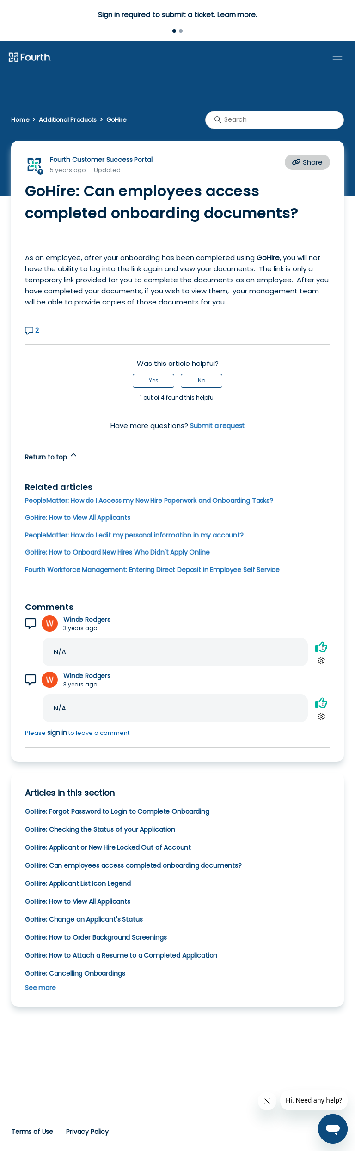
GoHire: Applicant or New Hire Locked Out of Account (108, 847)
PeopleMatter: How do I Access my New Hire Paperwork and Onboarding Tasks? (149, 500)
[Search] (274, 120)
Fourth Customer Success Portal (101, 159)
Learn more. (237, 14)
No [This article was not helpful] (201, 380)
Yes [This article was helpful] (154, 380)
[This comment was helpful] (321, 646)
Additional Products (67, 119)
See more (40, 987)
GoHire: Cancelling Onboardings (75, 973)
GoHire (116, 119)
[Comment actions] (321, 660)
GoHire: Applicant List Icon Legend (78, 883)
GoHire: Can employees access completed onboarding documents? (133, 865)
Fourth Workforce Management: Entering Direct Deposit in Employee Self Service (152, 569)
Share (307, 162)
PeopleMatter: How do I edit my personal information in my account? (134, 535)
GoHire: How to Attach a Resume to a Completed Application (121, 955)
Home (20, 119)
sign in (57, 732)
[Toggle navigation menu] (337, 57)
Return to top (51, 456)
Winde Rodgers (86, 619)
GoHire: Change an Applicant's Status (83, 919)
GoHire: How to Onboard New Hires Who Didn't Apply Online (117, 552)
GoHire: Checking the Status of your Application (100, 829)
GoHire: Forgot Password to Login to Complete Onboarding (117, 811)
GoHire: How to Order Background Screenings (96, 937)
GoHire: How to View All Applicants (77, 517)
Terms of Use (32, 1131)
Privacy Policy (87, 1131)
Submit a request (217, 425)
